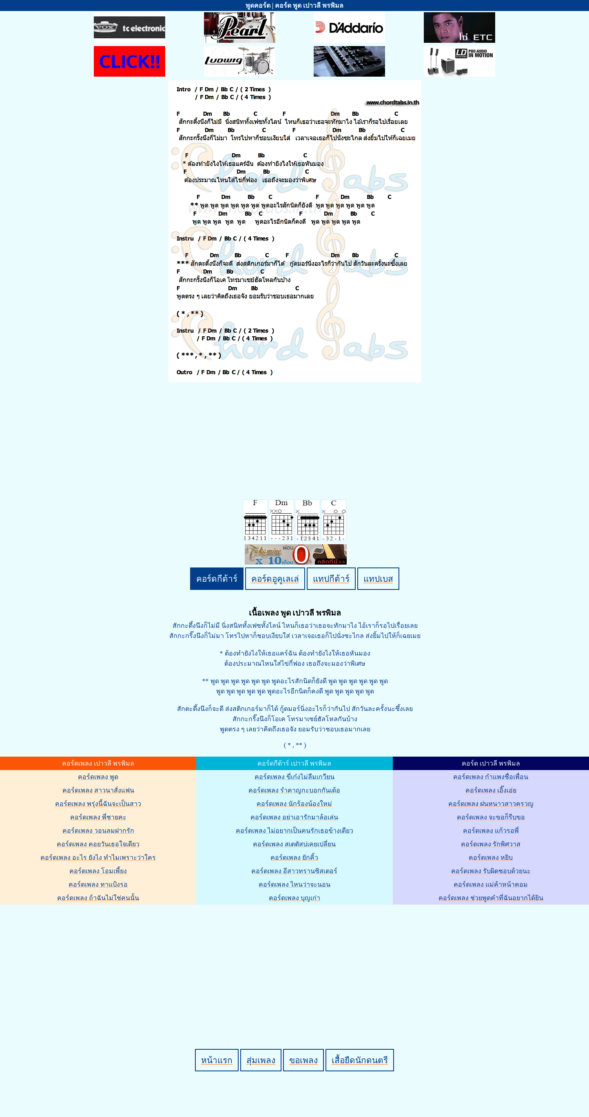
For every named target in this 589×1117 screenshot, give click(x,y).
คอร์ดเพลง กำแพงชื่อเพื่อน (490, 776)
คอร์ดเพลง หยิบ (491, 857)
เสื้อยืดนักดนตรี (360, 1060)
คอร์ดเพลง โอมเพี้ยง (98, 871)
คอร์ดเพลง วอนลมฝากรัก (98, 830)
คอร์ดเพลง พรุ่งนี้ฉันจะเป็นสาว (98, 803)
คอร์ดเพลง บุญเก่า (294, 897)
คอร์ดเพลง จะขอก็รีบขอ (491, 817)
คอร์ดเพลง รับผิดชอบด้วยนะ (491, 871)
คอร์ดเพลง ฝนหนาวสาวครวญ (491, 803)
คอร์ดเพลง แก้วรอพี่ (491, 830)
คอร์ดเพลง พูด (98, 776)
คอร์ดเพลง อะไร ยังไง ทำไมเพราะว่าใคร (98, 857)
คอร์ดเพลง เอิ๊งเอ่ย (490, 790)
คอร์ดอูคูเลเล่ (275, 578)
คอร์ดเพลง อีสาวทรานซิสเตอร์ (294, 871)
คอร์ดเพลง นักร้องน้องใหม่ (294, 803)
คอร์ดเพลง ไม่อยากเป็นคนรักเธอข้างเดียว (294, 830)
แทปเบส (378, 578)
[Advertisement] (295, 963)
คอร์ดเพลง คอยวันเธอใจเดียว (98, 844)
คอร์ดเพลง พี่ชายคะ (98, 817)
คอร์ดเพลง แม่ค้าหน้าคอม (491, 884)
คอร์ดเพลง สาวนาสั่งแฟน (98, 790)
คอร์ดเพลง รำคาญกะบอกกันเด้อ (294, 790)
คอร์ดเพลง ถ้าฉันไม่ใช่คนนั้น (98, 897)
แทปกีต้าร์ (331, 578)
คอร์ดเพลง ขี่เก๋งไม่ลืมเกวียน (294, 776)
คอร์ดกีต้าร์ (216, 578)
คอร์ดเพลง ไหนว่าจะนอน (294, 884)
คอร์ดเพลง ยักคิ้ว (294, 857)
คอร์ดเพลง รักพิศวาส (490, 844)
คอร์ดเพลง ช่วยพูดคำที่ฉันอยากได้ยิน (490, 897)
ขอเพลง (303, 1060)
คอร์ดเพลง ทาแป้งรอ (98, 884)
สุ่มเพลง (260, 1060)
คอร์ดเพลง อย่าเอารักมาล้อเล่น (294, 817)
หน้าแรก (216, 1060)
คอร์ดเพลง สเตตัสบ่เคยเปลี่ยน (294, 844)
